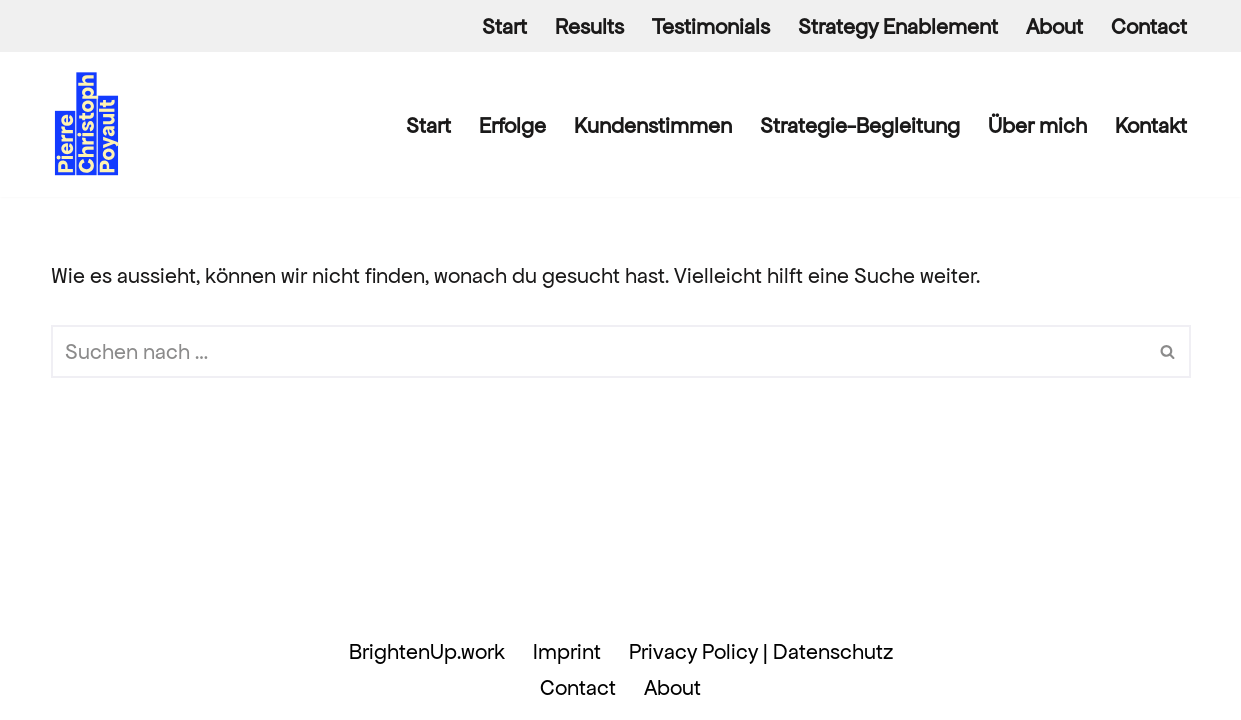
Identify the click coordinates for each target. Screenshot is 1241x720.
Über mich (1037, 125)
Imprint (567, 651)
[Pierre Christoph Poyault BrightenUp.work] (87, 124)
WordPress (101, 689)
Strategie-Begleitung (860, 125)
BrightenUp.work (427, 651)
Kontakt (1151, 125)
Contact (1149, 26)
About (1054, 26)
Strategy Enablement (898, 26)
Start (504, 26)
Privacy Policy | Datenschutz (761, 651)
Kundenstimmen (653, 125)
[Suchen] (598, 351)
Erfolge (512, 125)
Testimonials (711, 26)
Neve (76, 651)
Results (589, 26)
